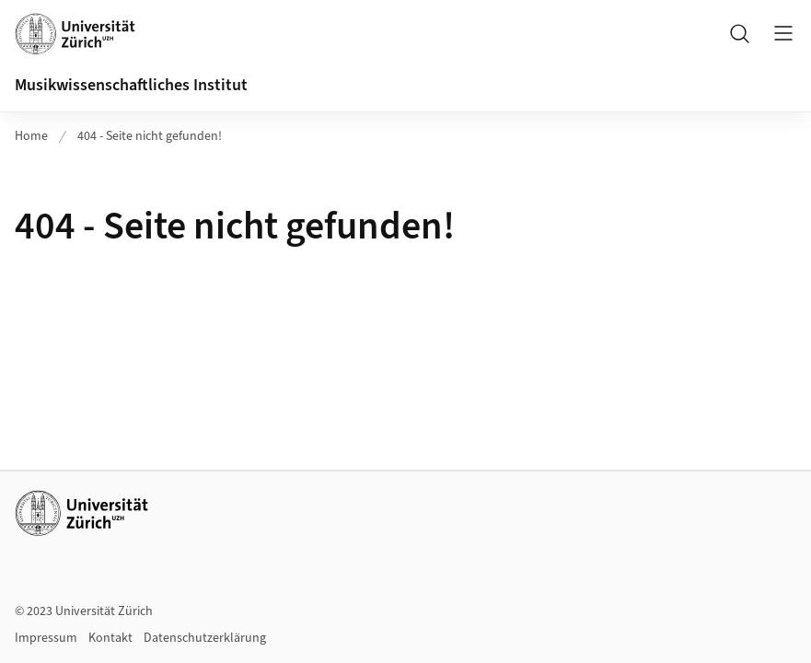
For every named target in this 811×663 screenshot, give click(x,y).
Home (31, 136)
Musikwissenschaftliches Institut (131, 85)
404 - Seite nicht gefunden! (149, 136)
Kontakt (110, 638)
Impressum (46, 638)
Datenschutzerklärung (205, 638)
